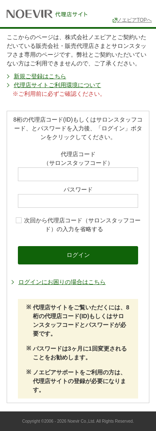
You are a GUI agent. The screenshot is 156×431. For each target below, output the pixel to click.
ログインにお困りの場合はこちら (62, 282)
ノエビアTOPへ (134, 20)
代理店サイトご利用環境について (57, 85)
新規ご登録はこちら (40, 76)
